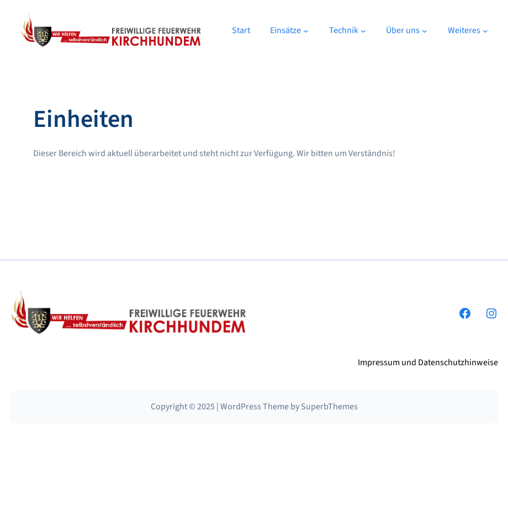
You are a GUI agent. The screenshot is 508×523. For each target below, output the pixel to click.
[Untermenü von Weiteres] (485, 31)
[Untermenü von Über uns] (424, 31)
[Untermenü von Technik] (363, 31)
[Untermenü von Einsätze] (306, 31)
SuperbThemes (329, 407)
